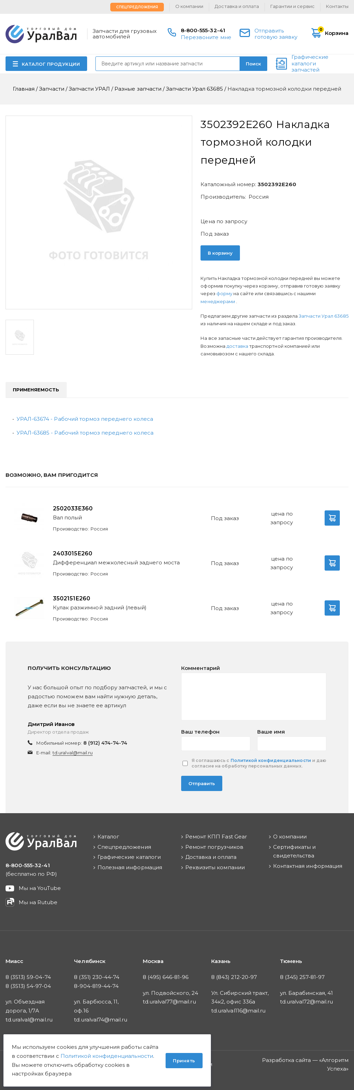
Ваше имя (271, 731)
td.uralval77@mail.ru (169, 1001)
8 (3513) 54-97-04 (28, 986)
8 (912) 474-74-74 (105, 743)
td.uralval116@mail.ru (238, 1010)
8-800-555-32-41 (203, 30)
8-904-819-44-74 (96, 986)
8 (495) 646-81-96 (166, 977)
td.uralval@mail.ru (73, 752)
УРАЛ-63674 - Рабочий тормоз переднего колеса (85, 419)
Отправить (201, 783)
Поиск (253, 63)
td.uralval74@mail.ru (100, 1019)
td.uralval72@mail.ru (306, 1001)
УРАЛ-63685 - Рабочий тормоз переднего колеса (85, 432)
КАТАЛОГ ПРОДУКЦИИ (51, 64)
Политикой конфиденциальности (271, 760)
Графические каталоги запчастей (309, 63)
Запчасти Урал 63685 (323, 316)
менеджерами (218, 301)
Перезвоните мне (206, 37)
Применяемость (36, 389)
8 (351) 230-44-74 (96, 977)
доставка (237, 346)
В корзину (220, 253)
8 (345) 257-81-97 (302, 977)
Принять (184, 1060)
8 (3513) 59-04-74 (28, 977)
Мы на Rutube (38, 902)
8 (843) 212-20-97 (234, 977)
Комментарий (200, 668)
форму (224, 293)
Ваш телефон (200, 731)
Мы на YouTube (40, 888)
